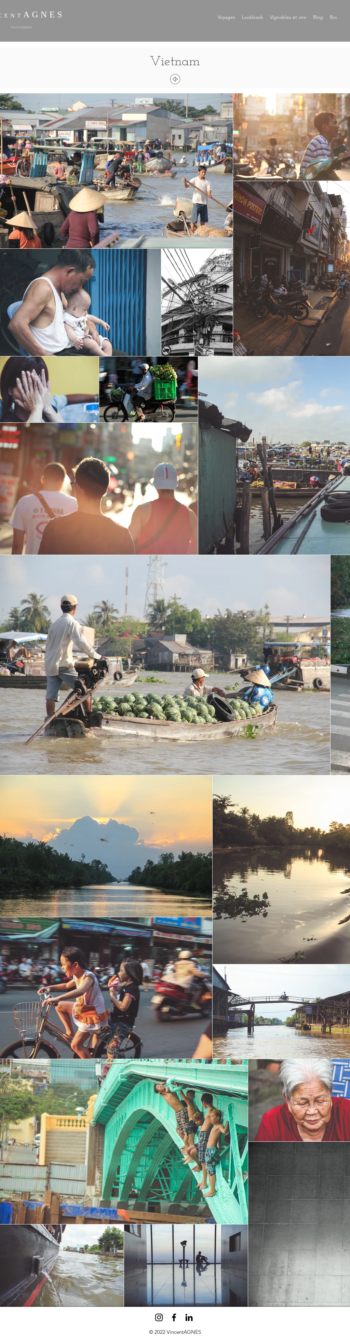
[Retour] (175, 79)
